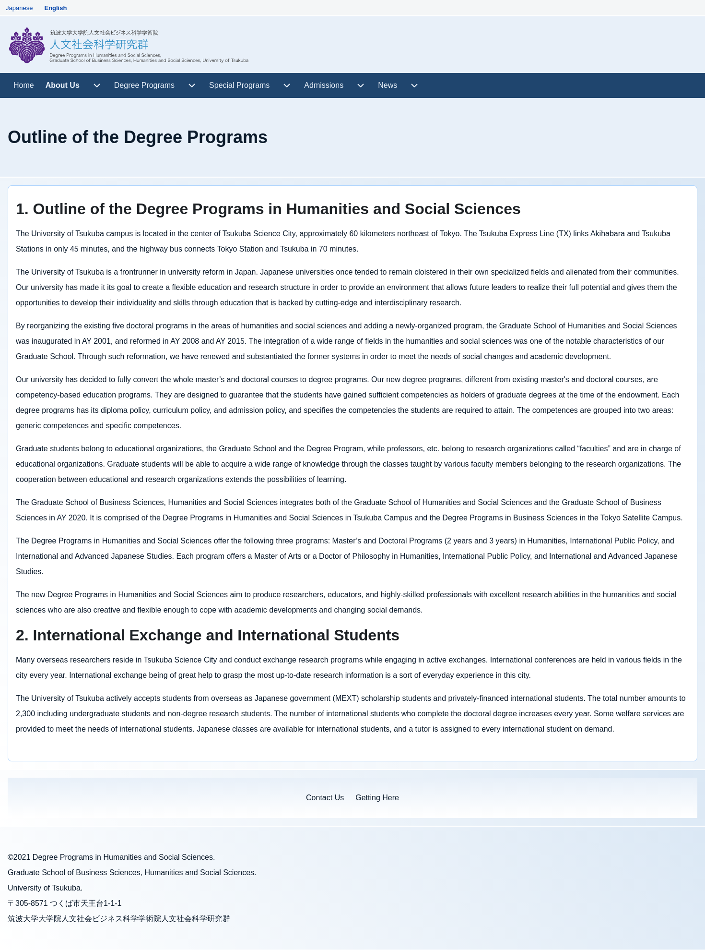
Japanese (19, 8)
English (55, 8)
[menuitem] (24, 85)
